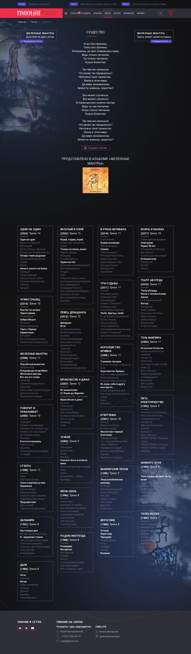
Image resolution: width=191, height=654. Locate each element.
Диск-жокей (26, 505)
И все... (104, 400)
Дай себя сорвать (69, 565)
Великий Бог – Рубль (71, 476)
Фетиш (144, 303)
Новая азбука (27, 553)
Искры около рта (109, 492)
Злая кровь (147, 242)
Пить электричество (151, 415)
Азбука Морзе (28, 319)
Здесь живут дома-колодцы (35, 390)
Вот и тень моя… (149, 370)
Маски (23, 265)
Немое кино (66, 501)
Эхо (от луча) (67, 419)
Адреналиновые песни (32, 499)
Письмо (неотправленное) (34, 342)
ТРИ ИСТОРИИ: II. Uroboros (154, 444)
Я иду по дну (147, 530)
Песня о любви (108, 319)
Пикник (104, 550)
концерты (86, 13)
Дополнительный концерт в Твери (149, 4)
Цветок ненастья (29, 393)
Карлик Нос (147, 306)
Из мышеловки (68, 390)
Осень (63, 473)
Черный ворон (108, 300)
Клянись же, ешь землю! (33, 431)
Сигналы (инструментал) (73, 368)
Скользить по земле (71, 505)
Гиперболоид (27, 367)
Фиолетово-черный (111, 431)
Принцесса (146, 262)
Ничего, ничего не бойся (33, 268)
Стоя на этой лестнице (72, 562)
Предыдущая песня (32, 41)
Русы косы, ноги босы (152, 313)
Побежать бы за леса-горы (34, 428)
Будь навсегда (148, 435)
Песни (34, 22)
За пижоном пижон (70, 329)
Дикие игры (66, 450)
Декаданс (65, 323)
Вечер (23, 581)
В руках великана (109, 242)
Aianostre (105, 403)
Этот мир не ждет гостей (154, 364)
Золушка (24, 588)
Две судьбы (147, 383)
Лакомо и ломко (109, 438)
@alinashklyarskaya (110, 636)
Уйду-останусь (148, 316)
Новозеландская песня (153, 543)
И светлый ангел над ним (154, 489)
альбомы (97, 13)
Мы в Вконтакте (20, 628)
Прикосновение (68, 355)
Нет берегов (66, 552)
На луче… (65, 403)
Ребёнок (24, 284)
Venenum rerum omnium (153, 412)
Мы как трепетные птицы (33, 534)
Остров (104, 530)
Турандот (25, 271)
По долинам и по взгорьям (114, 316)
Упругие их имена (69, 511)
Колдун (64, 271)
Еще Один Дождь (29, 479)
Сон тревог (106, 502)
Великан (105, 553)
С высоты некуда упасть (33, 508)
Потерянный (26, 316)
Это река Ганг (27, 550)
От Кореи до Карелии (72, 393)
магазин (141, 13)
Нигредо (64, 457)
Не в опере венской (151, 300)
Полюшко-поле (108, 297)
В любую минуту (68, 259)
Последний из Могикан (153, 249)
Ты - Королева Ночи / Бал (113, 441)
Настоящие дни (29, 530)
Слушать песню (97, 148)
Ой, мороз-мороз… (110, 294)
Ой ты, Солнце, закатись (33, 249)
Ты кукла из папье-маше (154, 255)
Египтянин (106, 435)
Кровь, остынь (108, 499)
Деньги (24, 591)
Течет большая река (31, 543)
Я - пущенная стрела (31, 537)
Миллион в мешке (109, 425)
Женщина (65, 255)
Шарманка (26, 486)
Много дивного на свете (153, 524)
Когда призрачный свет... (113, 390)
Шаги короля (67, 517)
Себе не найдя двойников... (114, 374)
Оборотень (146, 361)
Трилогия (65, 348)
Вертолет (105, 505)
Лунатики (25, 380)
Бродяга (24, 288)
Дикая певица (148, 319)
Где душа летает (109, 265)
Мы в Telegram (26, 628)
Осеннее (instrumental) (32, 281)
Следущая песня (160, 41)
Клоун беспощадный (71, 339)
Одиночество (67, 262)
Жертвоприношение (111, 489)
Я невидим (66, 546)
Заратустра (66, 409)
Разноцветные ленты (111, 255)
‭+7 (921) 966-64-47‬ (71, 636)
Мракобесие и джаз (71, 399)
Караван (24, 594)
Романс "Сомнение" (110, 303)
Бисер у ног (147, 386)
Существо (25, 386)
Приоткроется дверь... (31, 396)
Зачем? (145, 265)
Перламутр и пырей (110, 448)
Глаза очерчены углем (32, 482)
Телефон (105, 546)
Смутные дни (67, 521)
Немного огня (148, 473)
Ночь (23, 575)
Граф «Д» (146, 367)
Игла (63, 326)
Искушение (146, 380)
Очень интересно (29, 584)
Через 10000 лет (109, 444)
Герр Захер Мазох (69, 412)
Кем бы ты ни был (30, 310)
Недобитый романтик (32, 364)
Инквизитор (147, 527)
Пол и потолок (148, 499)
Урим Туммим (148, 310)
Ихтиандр (65, 422)
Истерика (105, 486)
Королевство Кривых (112, 371)
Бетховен (25, 335)
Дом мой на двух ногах (32, 383)
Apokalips (65, 479)
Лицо (23, 476)
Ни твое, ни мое (108, 428)
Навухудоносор (28, 492)
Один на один (27, 239)
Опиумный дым (28, 597)
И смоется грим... (149, 326)
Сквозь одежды (68, 252)
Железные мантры (30, 374)
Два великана (27, 489)
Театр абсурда (149, 290)
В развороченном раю (72, 415)
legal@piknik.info (69, 641)
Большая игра (148, 259)
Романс (64, 556)
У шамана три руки (110, 361)
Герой (63, 453)
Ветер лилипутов (109, 377)
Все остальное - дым (71, 568)
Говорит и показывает (32, 425)
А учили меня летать (152, 537)
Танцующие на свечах (72, 514)
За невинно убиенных (152, 482)
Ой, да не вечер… (109, 323)
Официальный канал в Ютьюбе (32, 628)
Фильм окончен (108, 259)
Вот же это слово (30, 377)
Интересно (66, 549)
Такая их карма (108, 252)
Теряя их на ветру (150, 486)
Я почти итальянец (30, 441)
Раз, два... (105, 495)
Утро (62, 275)
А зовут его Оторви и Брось (34, 252)
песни (107, 13)
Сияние (104, 249)
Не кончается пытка (152, 348)
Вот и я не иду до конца (32, 339)
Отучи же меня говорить (33, 495)
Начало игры (147, 323)
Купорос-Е (146, 431)
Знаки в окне (27, 444)
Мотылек (25, 323)
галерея (117, 13)
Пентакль (25, 438)
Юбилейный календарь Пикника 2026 (98, 4)
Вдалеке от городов (111, 457)
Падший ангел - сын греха (74, 396)
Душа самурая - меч (111, 262)
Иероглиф (106, 534)
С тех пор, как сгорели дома (34, 546)
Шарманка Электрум (38, 4)
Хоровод (24, 578)
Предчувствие (28, 502)
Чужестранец (27, 313)
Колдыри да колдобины (33, 370)
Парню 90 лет (148, 246)
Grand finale (106, 271)
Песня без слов (68, 524)
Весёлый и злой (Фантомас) (75, 265)
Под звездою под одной (73, 508)
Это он (63, 559)
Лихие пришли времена (153, 239)
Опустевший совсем (151, 502)
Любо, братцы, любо (112, 313)
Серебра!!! (25, 422)
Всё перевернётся (70, 268)
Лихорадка (66, 447)
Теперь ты (146, 357)
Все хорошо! (147, 252)
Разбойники (66, 406)
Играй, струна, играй (71, 239)
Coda (63, 425)
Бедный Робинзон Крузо (113, 381)
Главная (66, 13)
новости (75, 12)
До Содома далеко (30, 435)
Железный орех (149, 540)
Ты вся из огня (108, 540)
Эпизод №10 (107, 268)
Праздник (105, 537)
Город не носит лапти (31, 278)
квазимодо (128, 13)
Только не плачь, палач (73, 249)
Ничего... (145, 268)
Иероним (25, 448)
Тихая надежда (28, 275)
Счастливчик (107, 239)
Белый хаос (106, 508)
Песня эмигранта (29, 326)
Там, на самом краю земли (34, 540)
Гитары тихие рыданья (32, 255)
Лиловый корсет (109, 246)
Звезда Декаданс (69, 358)
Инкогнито (65, 352)
